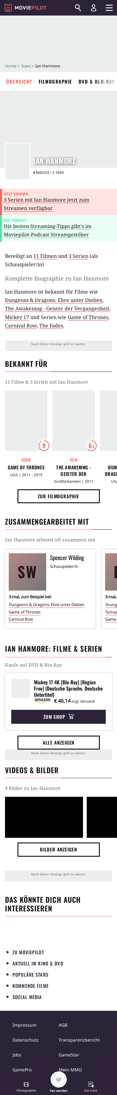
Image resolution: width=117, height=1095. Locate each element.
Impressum (24, 1025)
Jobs (16, 1055)
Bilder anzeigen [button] (58, 849)
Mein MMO (70, 1070)
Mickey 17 (17, 317)
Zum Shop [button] (58, 716)
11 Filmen (45, 256)
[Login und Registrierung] (93, 8)
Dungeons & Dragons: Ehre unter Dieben (53, 300)
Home (11, 66)
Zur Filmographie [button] (58, 496)
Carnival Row (21, 325)
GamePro (22, 1070)
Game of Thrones (88, 317)
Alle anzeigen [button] (59, 742)
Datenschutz (25, 1040)
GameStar (69, 1055)
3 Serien (78, 256)
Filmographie (55, 81)
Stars (26, 66)
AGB (63, 1025)
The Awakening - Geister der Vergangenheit (57, 308)
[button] (26, 1087)
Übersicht (19, 81)
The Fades (51, 325)
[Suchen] (78, 8)
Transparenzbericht (79, 1040)
